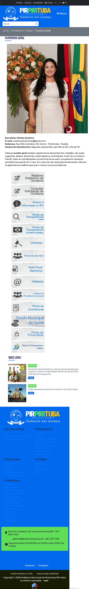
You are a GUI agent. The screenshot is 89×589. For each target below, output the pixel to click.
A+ (56, 3)
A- (59, 3)
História (49, 460)
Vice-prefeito (11, 484)
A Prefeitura (17, 30)
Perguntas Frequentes (56, 439)
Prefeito (8, 481)
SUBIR (50, 575)
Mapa (47, 463)
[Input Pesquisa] (18, 24)
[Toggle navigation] (81, 13)
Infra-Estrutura (12, 500)
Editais (8, 463)
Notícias (49, 469)
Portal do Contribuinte (16, 472)
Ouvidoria (28, 3)
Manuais (9, 466)
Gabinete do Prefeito (15, 487)
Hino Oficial (51, 466)
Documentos (11, 460)
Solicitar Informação (55, 445)
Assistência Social (14, 490)
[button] (36, 24)
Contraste (49, 3)
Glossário (49, 436)
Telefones (19, 3)
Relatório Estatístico (55, 442)
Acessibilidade (38, 3)
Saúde (8, 506)
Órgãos (29, 30)
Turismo (9, 509)
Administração (12, 493)
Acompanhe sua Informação (59, 448)
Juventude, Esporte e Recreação (20, 503)
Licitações (50, 433)
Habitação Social (13, 515)
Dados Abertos (52, 451)
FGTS (7, 433)
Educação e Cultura (14, 497)
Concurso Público (13, 469)
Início (6, 30)
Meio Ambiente (12, 512)
